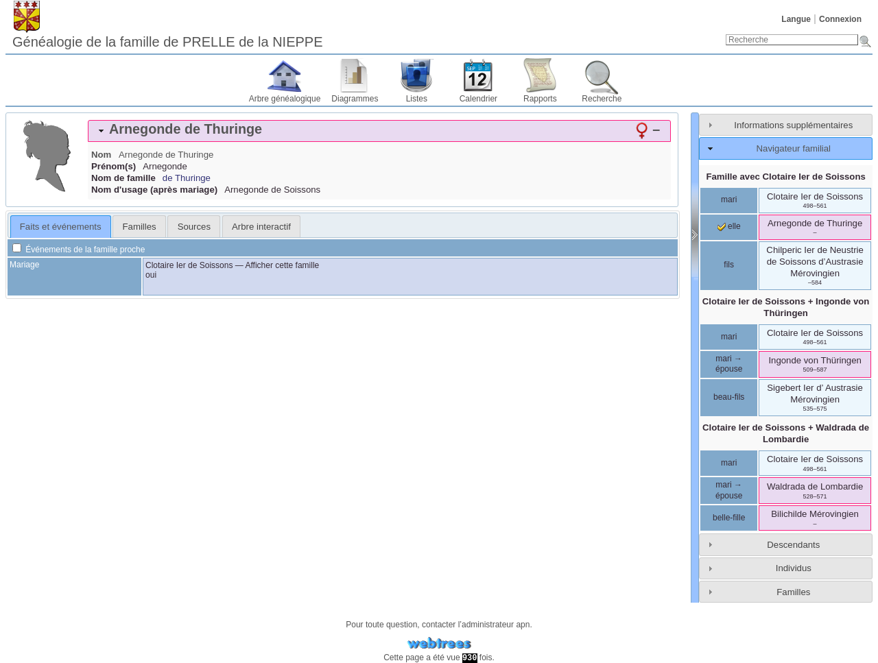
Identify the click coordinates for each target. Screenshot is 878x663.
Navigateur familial (794, 148)
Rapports (540, 99)
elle (729, 226)
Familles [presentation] (139, 226)
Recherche (601, 99)
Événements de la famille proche (78, 249)
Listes (416, 99)
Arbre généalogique (285, 99)
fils (729, 264)
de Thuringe (187, 178)
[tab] (379, 131)
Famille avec (785, 176)
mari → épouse (728, 364)
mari (729, 199)
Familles (793, 592)
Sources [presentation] (194, 226)
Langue (796, 19)
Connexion (840, 19)
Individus (793, 568)
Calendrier (478, 99)
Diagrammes (354, 99)
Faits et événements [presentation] (61, 226)
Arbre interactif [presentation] (261, 226)
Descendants (793, 545)
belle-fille (729, 517)
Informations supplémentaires (793, 125)
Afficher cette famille (282, 265)
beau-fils (728, 397)
